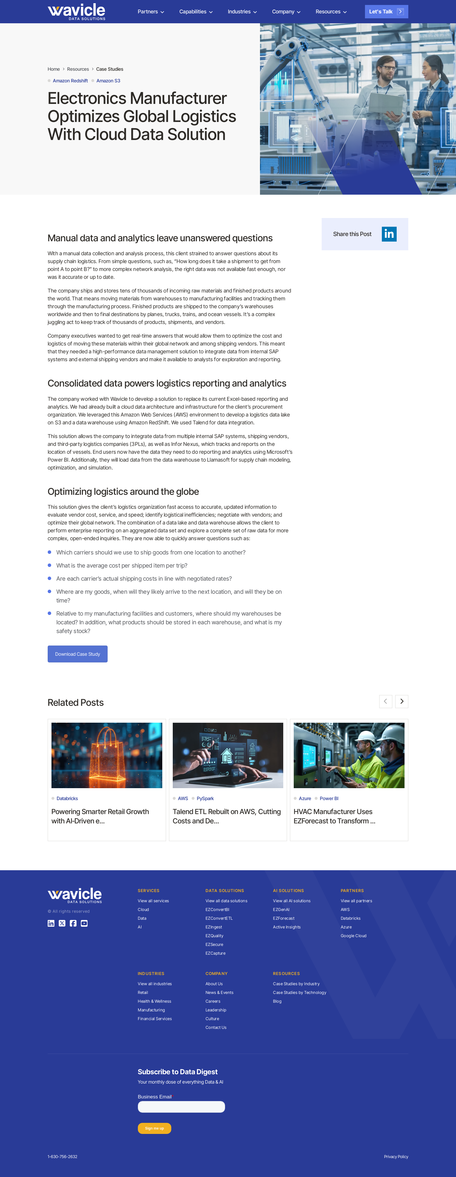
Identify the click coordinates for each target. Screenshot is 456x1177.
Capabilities (192, 11)
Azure (346, 926)
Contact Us (216, 1027)
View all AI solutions (292, 900)
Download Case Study (77, 654)
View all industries (155, 983)
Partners (148, 11)
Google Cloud (354, 935)
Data (142, 918)
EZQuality (215, 935)
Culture (212, 1018)
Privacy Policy (396, 1156)
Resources (328, 11)
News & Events (220, 992)
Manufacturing (151, 1009)
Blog (277, 1001)
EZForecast (283, 918)
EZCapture (216, 953)
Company (283, 11)
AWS (345, 909)
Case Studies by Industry (296, 983)
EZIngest (214, 926)
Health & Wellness (155, 1001)
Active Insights (287, 926)
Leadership (216, 1009)
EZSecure (214, 944)
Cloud (143, 909)
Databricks (351, 918)
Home (54, 69)
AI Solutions (288, 890)
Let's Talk (386, 11)
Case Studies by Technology (299, 992)
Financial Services (155, 1018)
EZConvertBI (217, 909)
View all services (153, 900)
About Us (214, 983)
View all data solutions (227, 900)
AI (140, 926)
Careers (213, 1001)
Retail (143, 992)
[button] (385, 701)
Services (149, 890)
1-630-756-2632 (62, 1156)
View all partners (357, 900)
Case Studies (109, 69)
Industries (239, 11)
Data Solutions (225, 890)
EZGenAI (281, 909)
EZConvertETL (219, 918)
